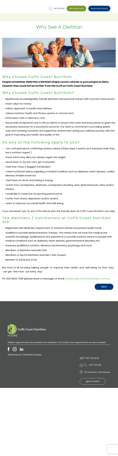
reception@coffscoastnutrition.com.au (87, 278)
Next (104, 286)
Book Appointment (76, 8)
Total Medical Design (32, 354)
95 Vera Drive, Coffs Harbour (97, 372)
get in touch (92, 381)
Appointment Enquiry (99, 8)
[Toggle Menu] (105, 4)
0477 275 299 (57, 8)
